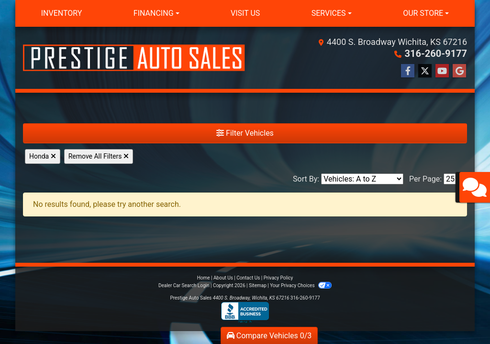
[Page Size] (455, 178)
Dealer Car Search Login (184, 285)
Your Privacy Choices (301, 285)
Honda (42, 156)
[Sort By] (362, 178)
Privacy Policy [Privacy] (278, 277)
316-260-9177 (435, 53)
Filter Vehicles (245, 133)
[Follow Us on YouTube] (442, 71)
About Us (223, 277)
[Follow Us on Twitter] (425, 71)
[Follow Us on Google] (459, 71)
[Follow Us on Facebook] (407, 71)
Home (203, 277)
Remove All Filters (98, 156)
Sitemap (258, 285)
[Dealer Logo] (134, 57)
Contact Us (248, 277)
